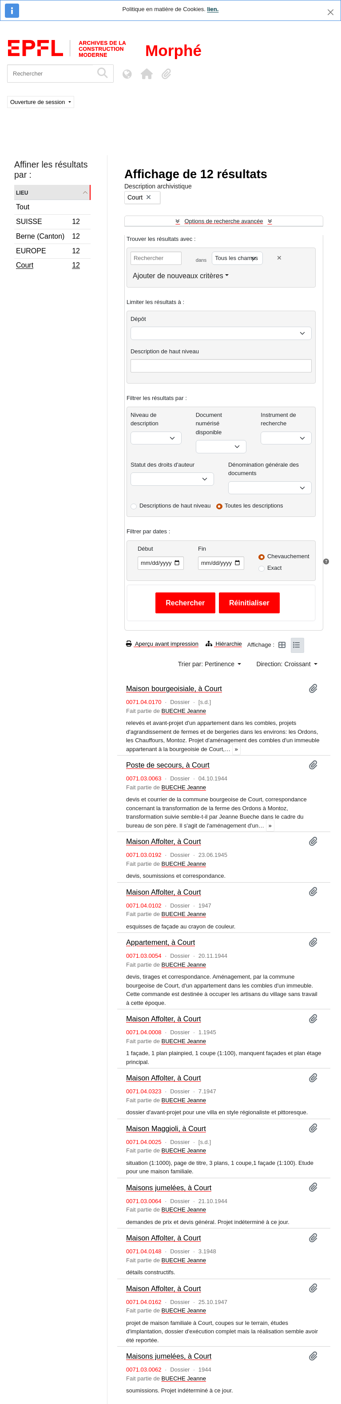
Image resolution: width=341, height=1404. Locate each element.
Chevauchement (288, 556)
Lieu (22, 192)
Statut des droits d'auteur (162, 464)
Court (48, 266)
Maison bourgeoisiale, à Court (174, 688)
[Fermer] (331, 12)
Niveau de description (145, 419)
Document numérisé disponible (209, 424)
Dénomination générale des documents (263, 469)
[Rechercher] (50, 73)
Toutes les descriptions (254, 505)
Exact (274, 567)
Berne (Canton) (48, 237)
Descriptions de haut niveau (174, 505)
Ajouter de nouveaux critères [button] (178, 276)
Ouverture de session (38, 102)
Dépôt (138, 319)
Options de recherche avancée (223, 221)
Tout (22, 207)
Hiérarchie (224, 643)
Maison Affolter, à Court (163, 841)
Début (145, 548)
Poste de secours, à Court (168, 765)
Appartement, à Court (160, 942)
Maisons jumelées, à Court (168, 1188)
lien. (212, 9)
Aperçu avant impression (162, 643)
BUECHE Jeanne (183, 711)
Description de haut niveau (165, 351)
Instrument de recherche (278, 419)
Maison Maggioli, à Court (166, 1128)
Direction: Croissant (284, 664)
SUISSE (48, 222)
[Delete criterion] (279, 258)
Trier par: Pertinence (207, 664)
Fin (202, 548)
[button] (146, 74)
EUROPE (48, 252)
